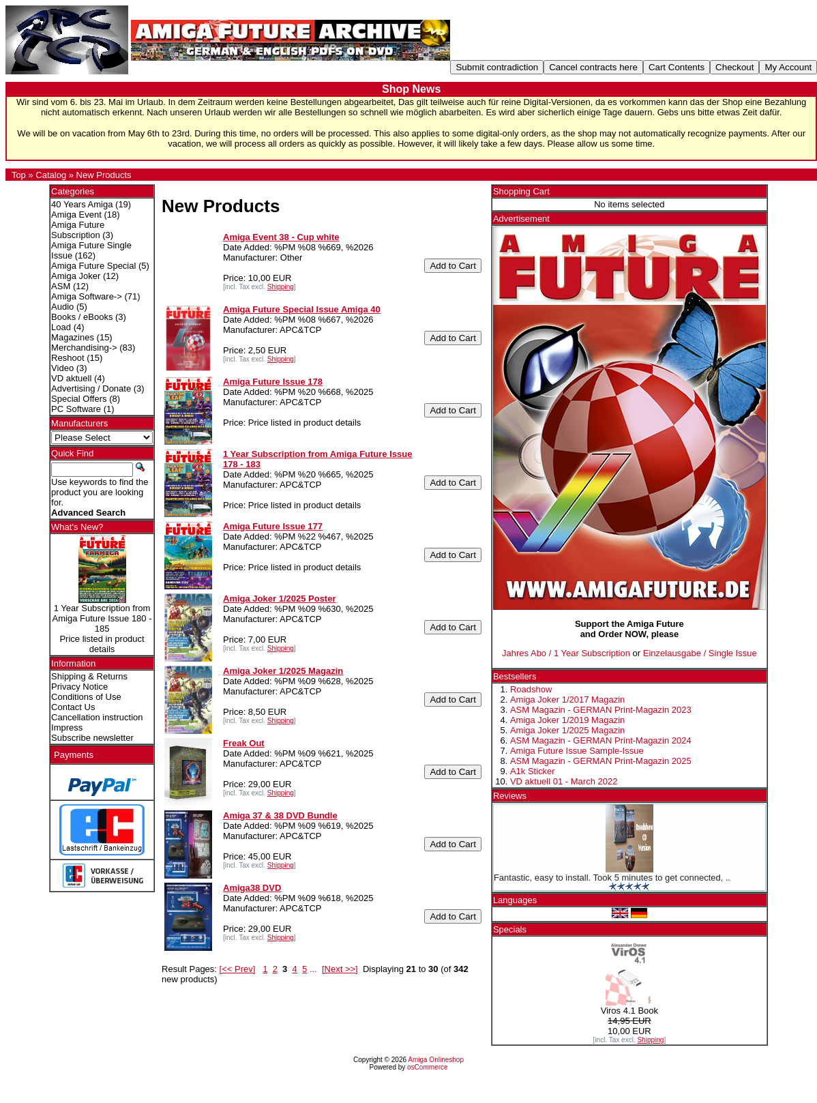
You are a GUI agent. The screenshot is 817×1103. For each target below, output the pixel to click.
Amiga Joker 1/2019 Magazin (567, 720)
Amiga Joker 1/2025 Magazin (567, 730)
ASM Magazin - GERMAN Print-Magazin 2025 (601, 761)
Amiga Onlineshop (436, 1059)
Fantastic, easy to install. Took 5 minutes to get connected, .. (612, 877)
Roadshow (531, 689)
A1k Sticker (532, 771)
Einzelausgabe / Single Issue (700, 653)
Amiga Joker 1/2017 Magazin (567, 699)
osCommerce (427, 1067)
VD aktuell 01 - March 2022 (564, 781)
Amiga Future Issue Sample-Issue (577, 751)
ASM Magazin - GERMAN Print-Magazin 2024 (601, 740)
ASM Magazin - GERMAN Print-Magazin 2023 (601, 710)
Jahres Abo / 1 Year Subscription (566, 653)
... (313, 969)
